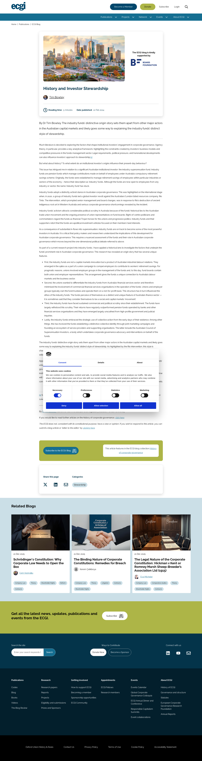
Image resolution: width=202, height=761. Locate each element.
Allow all (138, 405)
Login (176, 7)
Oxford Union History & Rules (39, 747)
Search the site (18, 645)
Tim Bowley (56, 97)
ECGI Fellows (107, 687)
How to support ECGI (81, 687)
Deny (64, 405)
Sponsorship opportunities (83, 697)
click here (119, 417)
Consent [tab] (62, 362)
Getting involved (79, 680)
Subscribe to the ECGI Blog (60, 451)
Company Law (20, 583)
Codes (14, 687)
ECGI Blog (36, 24)
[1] (91, 157)
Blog (13, 692)
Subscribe (164, 7)
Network (143, 17)
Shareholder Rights (48, 583)
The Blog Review (19, 708)
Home (13, 24)
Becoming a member (81, 692)
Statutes (165, 697)
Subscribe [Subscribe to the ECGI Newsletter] (114, 616)
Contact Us (69, 747)
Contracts (18, 589)
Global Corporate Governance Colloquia (141, 694)
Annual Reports (168, 714)
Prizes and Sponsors (51, 708)
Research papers (49, 687)
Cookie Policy (137, 747)
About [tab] (139, 362)
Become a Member (123, 7)
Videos (14, 703)
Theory (33, 583)
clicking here (89, 428)
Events (159, 17)
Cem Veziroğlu (26, 573)
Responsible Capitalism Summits (142, 710)
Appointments (108, 680)
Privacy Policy (91, 747)
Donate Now (98, 652)
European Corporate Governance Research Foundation (171, 706)
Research (46, 680)
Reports (45, 692)
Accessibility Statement (165, 747)
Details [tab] (101, 362)
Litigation (105, 583)
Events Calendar (138, 687)
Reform (63, 583)
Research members (110, 692)
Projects (125, 17)
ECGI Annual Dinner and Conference (142, 702)
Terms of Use (114, 747)
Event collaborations (140, 717)
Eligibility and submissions (53, 703)
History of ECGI (168, 687)
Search (186, 7)
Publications (106, 17)
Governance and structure (173, 692)
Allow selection (101, 405)
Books (14, 697)
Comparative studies (159, 583)
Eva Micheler (146, 577)
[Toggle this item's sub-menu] (115, 17)
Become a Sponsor (120, 652)
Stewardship (80, 485)
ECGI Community (79, 703)
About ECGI (178, 17)
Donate (147, 7)
